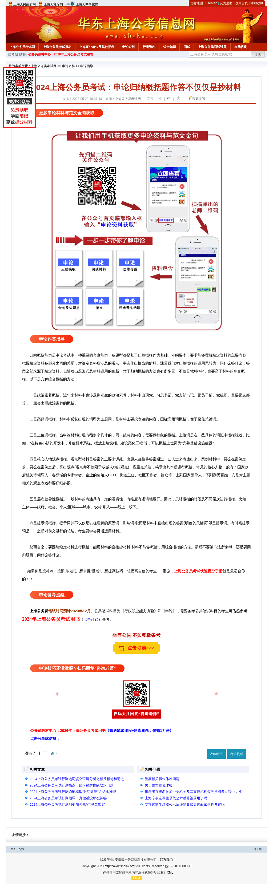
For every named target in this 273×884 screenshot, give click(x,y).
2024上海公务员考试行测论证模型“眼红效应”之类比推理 (73, 792)
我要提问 (198, 99)
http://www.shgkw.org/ (120, 866)
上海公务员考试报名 (57, 47)
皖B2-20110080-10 (178, 866)
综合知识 (169, 47)
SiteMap (211, 3)
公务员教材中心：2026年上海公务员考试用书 (60, 54)
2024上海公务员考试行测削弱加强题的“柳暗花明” (68, 804)
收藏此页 (216, 754)
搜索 (258, 55)
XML (170, 872)
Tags (20, 849)
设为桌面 (226, 3)
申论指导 (86, 66)
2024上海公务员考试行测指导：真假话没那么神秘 (68, 798)
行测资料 (149, 47)
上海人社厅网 (53, 4)
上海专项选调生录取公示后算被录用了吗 (176, 798)
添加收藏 (257, 3)
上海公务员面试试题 (212, 47)
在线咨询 (240, 47)
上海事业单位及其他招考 (96, 47)
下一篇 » (50, 753)
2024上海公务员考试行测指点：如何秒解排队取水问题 (72, 785)
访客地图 (196, 3)
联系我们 (166, 860)
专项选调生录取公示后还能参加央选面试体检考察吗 (184, 804)
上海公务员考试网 (22, 47)
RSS (13, 849)
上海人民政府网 (24, 4)
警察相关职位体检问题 (162, 779)
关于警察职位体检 (158, 785)
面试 (187, 47)
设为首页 (241, 3)
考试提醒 (236, 754)
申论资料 (128, 47)
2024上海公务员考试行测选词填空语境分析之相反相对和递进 (77, 779)
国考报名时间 (17, 54)
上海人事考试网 (87, 4)
